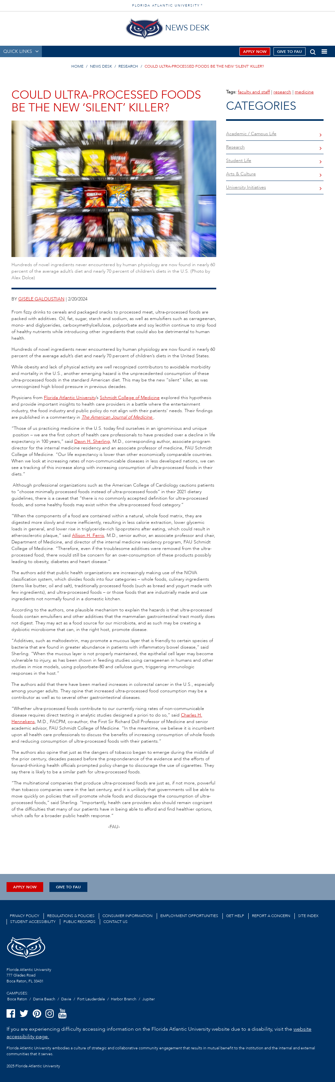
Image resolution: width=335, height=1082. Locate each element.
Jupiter (148, 999)
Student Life (238, 160)
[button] (313, 51)
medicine (304, 92)
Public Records (79, 921)
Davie (66, 999)
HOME (77, 66)
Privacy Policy (24, 915)
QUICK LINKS (17, 51)
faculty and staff (254, 92)
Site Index (308, 915)
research (282, 92)
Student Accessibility (33, 921)
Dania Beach (44, 999)
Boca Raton (17, 999)
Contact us (115, 921)
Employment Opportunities (189, 915)
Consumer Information (127, 915)
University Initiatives (246, 187)
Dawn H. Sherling (92, 441)
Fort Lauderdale (91, 999)
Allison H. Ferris (88, 535)
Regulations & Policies (71, 915)
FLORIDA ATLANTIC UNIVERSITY (167, 5)
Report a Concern (271, 915)
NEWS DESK (101, 66)
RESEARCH (128, 66)
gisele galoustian (41, 299)
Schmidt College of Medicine (130, 398)
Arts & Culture (241, 174)
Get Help (235, 915)
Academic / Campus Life (251, 134)
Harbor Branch (123, 999)
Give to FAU (289, 51)
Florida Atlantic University (70, 398)
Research (235, 147)
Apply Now (255, 51)
